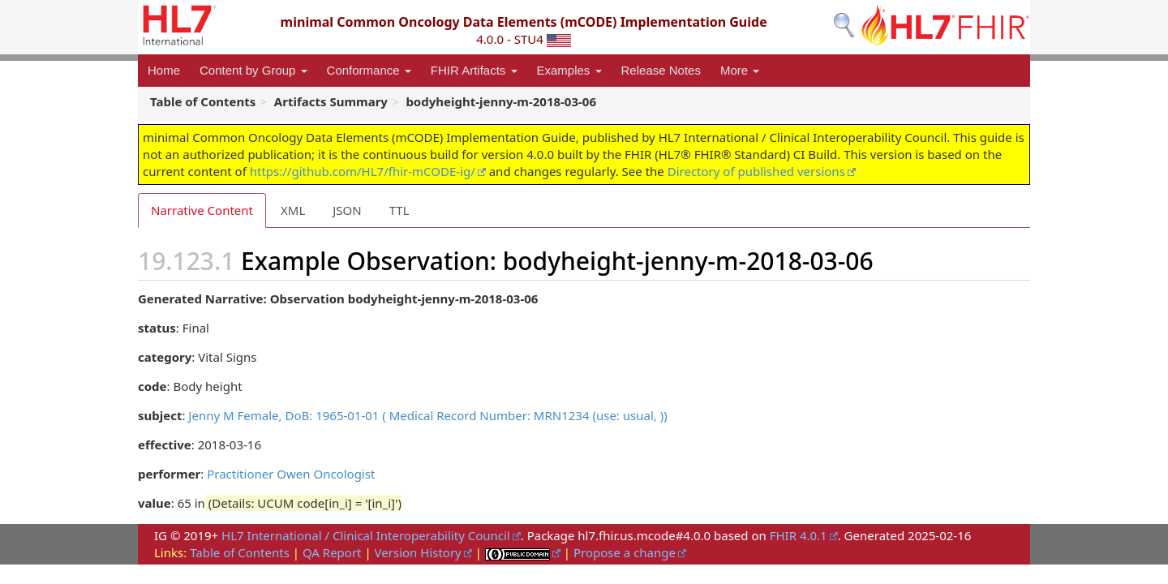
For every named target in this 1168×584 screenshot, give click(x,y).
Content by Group (253, 70)
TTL (399, 210)
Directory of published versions (756, 171)
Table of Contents (240, 552)
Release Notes (661, 70)
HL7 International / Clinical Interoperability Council (365, 535)
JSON (347, 210)
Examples (569, 70)
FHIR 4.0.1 (798, 535)
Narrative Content (202, 210)
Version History (418, 552)
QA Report (332, 552)
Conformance (369, 70)
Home (164, 70)
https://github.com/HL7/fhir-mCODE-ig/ (362, 171)
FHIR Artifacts (474, 70)
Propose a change (624, 552)
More (739, 70)
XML (293, 210)
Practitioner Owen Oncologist (291, 474)
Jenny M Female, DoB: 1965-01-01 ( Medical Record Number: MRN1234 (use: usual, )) (427, 415)
